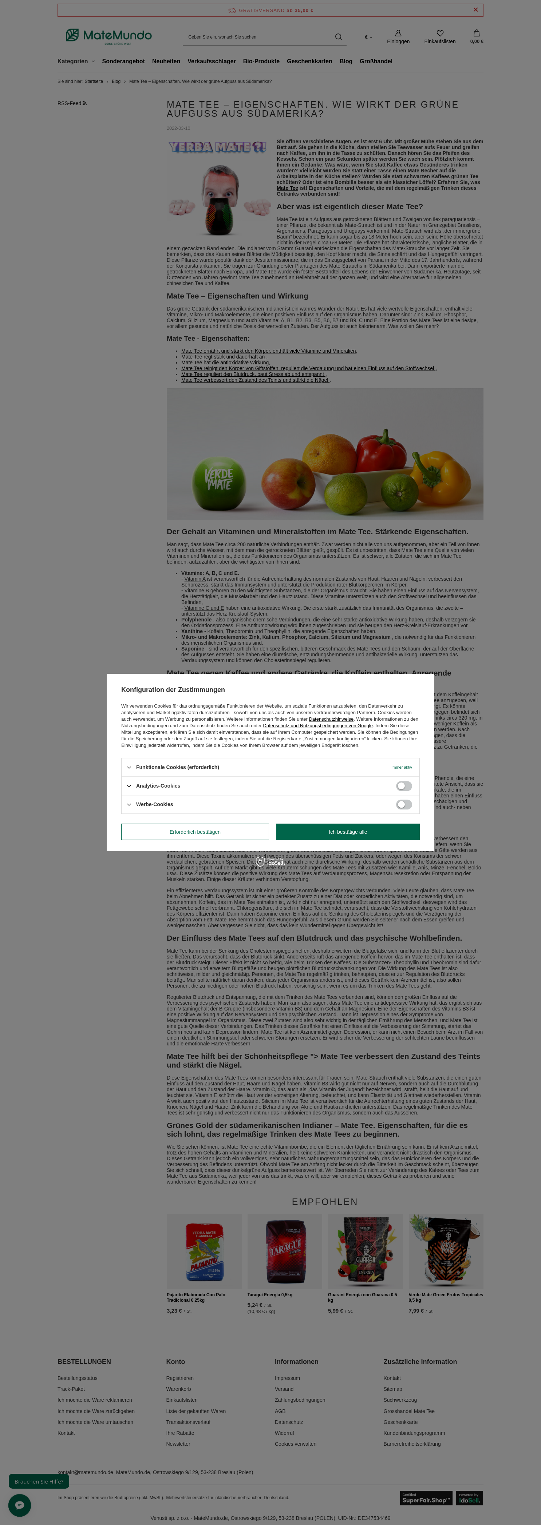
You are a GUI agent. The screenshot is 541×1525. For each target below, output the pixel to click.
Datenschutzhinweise (331, 719)
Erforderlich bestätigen (195, 832)
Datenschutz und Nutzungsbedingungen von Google (318, 725)
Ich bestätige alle (348, 832)
